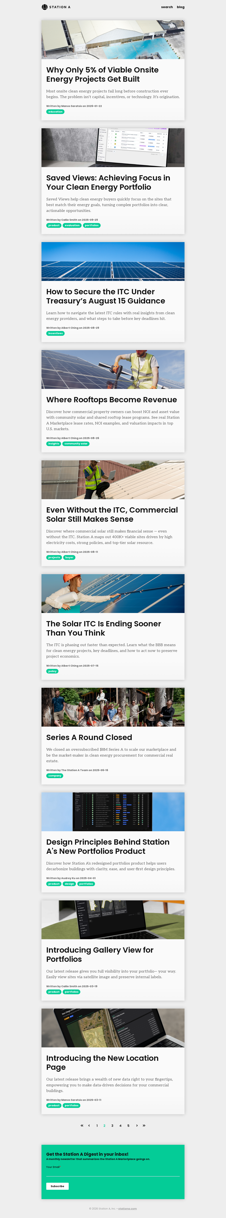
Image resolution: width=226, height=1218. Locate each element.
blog (181, 7)
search (167, 7)
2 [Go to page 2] (104, 1125)
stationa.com (127, 1208)
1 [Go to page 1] (97, 1125)
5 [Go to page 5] (128, 1125)
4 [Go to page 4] (120, 1125)
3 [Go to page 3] (112, 1125)
